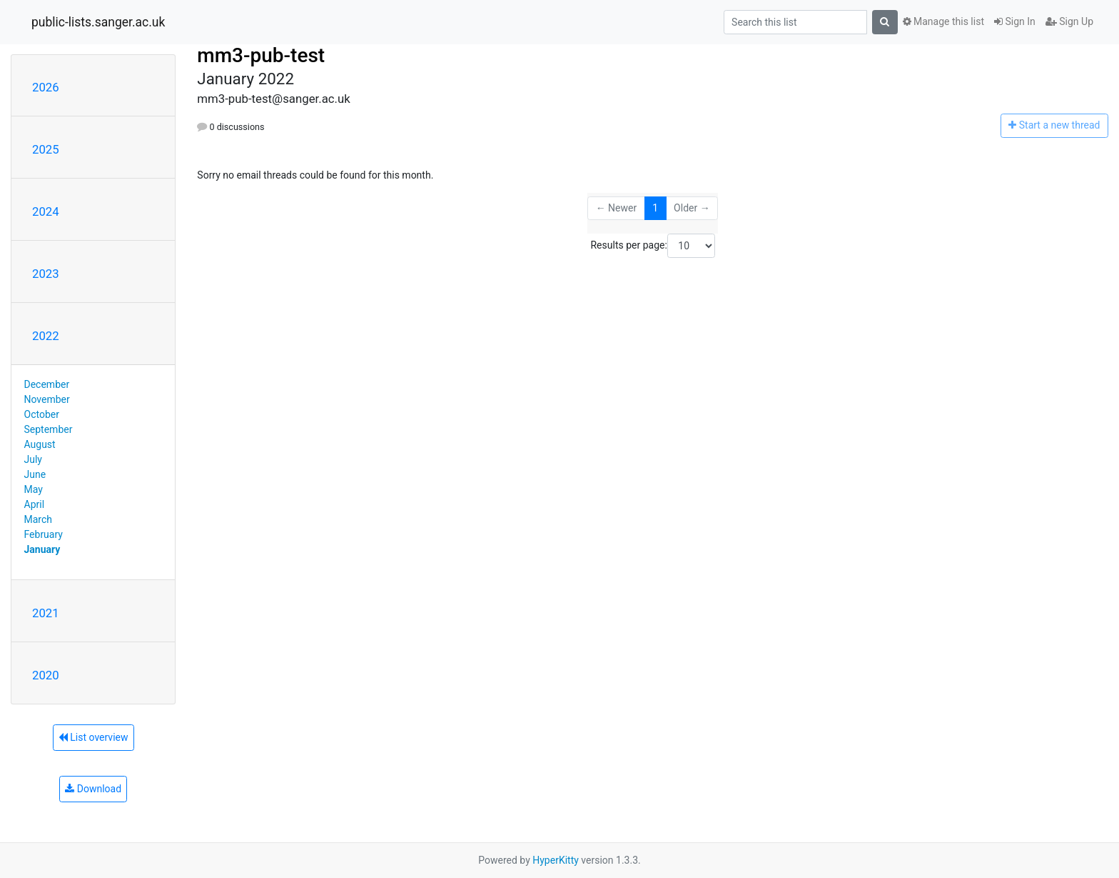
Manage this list (943, 21)
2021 (45, 613)
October (41, 414)
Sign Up (1069, 21)
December (47, 384)
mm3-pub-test (261, 55)
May (33, 489)
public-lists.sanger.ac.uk (98, 22)
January (42, 549)
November (47, 399)
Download (93, 788)
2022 (45, 336)
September (48, 429)
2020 (45, 675)
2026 (45, 87)
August (40, 444)
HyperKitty (555, 860)
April (34, 504)
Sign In (1015, 21)
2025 (45, 149)
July (33, 459)
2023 (45, 273)
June (35, 474)
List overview (93, 737)
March (38, 519)
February (43, 534)
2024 (45, 211)
